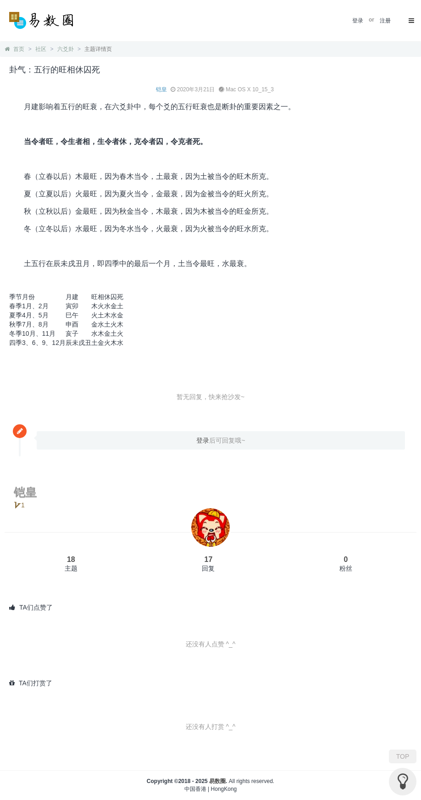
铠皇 (161, 89)
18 (71, 559)
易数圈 (217, 781)
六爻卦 (65, 49)
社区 (40, 49)
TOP (403, 756)
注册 (385, 20)
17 (209, 559)
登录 (357, 20)
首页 (14, 49)
